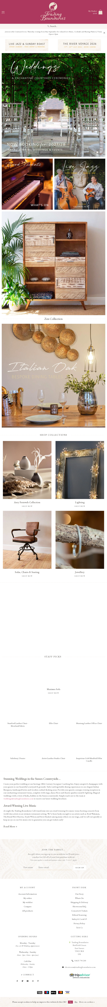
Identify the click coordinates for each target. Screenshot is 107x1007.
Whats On (79, 898)
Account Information (27, 894)
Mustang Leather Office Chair (89, 723)
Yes (70, 1002)
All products (27, 910)
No (76, 1002)
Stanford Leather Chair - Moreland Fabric (18, 724)
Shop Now (53, 693)
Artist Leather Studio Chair (53, 758)
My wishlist (28, 902)
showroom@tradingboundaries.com (80, 967)
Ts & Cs (79, 927)
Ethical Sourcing (79, 915)
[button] (94, 152)
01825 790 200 (80, 960)
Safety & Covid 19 (79, 919)
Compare (28, 906)
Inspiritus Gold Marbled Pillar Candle (89, 759)
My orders (27, 898)
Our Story (79, 894)
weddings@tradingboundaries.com (18, 798)
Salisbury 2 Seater (17, 758)
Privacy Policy (79, 923)
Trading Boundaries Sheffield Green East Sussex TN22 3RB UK (80, 948)
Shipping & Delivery (79, 902)
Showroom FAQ (79, 906)
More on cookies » (87, 1002)
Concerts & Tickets (79, 910)
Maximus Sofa (53, 689)
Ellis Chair (53, 723)
